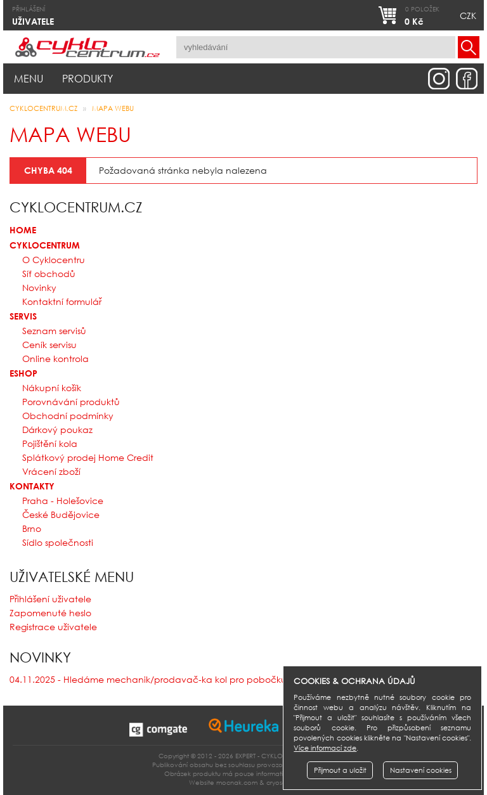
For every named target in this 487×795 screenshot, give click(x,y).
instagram (439, 78)
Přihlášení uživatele (50, 599)
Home (23, 229)
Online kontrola (55, 358)
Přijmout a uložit (340, 770)
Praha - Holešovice (62, 500)
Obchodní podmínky (68, 416)
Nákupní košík (51, 388)
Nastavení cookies (420, 770)
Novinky (39, 287)
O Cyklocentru (53, 260)
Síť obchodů (48, 274)
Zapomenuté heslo (50, 613)
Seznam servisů (54, 331)
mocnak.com (236, 782)
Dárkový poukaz (57, 429)
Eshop (23, 373)
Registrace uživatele (53, 627)
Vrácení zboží (51, 471)
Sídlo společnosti (57, 542)
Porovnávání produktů (71, 402)
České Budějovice (61, 514)
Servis (23, 316)
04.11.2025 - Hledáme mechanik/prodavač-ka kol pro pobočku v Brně (163, 679)
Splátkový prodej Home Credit (87, 457)
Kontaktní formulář (61, 301)
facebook (466, 78)
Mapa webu (113, 108)
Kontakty (32, 486)
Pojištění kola (49, 443)
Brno (31, 528)
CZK (468, 16)
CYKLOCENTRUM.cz (43, 108)
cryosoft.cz (282, 782)
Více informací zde (325, 748)
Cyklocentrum (45, 245)
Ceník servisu (49, 345)
